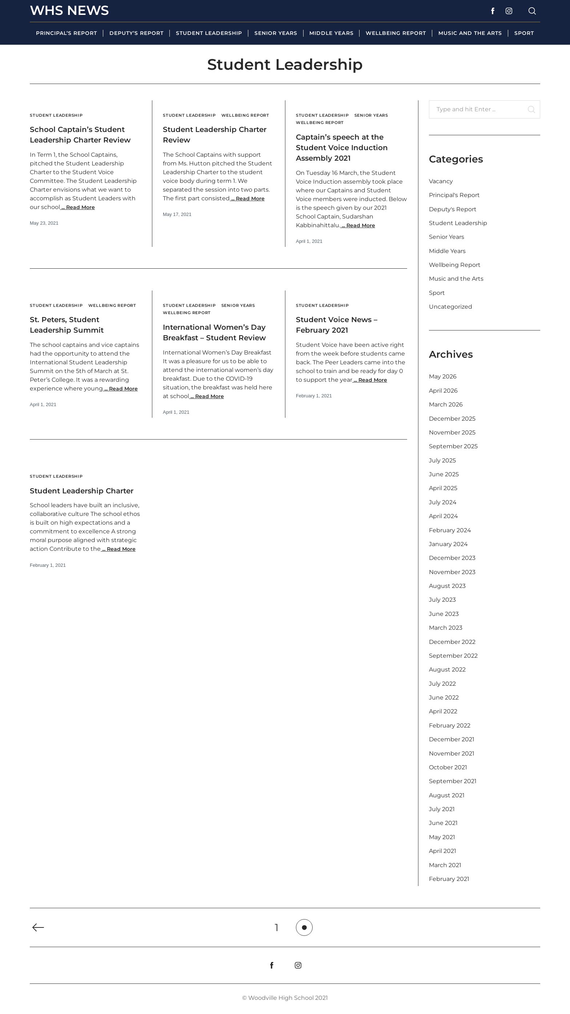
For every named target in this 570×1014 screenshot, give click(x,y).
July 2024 (443, 502)
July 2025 (442, 460)
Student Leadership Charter (73, 505)
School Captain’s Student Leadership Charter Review (73, 139)
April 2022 (443, 711)
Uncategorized (450, 306)
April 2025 (443, 488)
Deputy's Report (453, 209)
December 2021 (451, 739)
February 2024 (450, 530)
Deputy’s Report (136, 33)
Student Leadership (209, 33)
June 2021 (443, 822)
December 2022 (452, 641)
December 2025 (452, 418)
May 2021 (442, 837)
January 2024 (448, 544)
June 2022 (444, 697)
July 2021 (442, 809)
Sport (524, 33)
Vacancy (441, 181)
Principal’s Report (66, 33)
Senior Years (275, 33)
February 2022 (449, 725)
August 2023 (447, 585)
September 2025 (453, 446)
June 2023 (444, 613)
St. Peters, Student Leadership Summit (73, 331)
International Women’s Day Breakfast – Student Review (217, 337)
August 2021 (447, 795)
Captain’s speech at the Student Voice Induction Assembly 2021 (350, 147)
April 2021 (442, 850)
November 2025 (452, 432)
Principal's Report (454, 195)
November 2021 (451, 753)
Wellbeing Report (396, 33)
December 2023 (452, 557)
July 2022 (442, 683)
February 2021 (449, 878)
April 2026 (443, 390)
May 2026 (443, 376)
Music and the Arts (470, 33)
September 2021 (453, 781)
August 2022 (447, 669)
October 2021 (448, 767)
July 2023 (442, 599)
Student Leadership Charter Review (206, 141)
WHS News (69, 10)
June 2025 (444, 474)
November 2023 (452, 572)
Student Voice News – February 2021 (344, 324)
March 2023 (445, 627)
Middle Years (331, 33)
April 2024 (443, 516)
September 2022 (453, 655)
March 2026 (446, 404)
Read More (77, 218)
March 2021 (445, 865)
